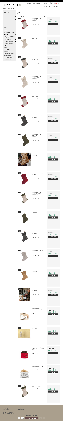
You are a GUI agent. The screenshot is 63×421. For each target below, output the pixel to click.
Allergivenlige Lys (7, 51)
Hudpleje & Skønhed (9, 43)
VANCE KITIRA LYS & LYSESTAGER (7, 19)
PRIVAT (38, 3)
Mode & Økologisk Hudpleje (9, 53)
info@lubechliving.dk (10, 413)
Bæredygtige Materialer (8, 57)
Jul (5, 45)
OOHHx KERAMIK (7, 22)
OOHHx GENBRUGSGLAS (8, 23)
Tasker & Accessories (9, 41)
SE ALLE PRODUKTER (7, 59)
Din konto (29, 3)
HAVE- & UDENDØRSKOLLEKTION (8, 28)
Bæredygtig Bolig (7, 49)
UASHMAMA (6, 34)
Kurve (5, 25)
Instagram (34, 415)
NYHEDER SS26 (6, 12)
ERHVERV (34, 3)
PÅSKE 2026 (6, 14)
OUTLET (5, 30)
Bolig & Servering (8, 39)
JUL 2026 (5, 47)
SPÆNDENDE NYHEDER (31, 418)
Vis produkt (53, 24)
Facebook (28, 415)
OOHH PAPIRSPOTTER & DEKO (8, 16)
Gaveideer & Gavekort (8, 55)
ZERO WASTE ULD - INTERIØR (9, 32)
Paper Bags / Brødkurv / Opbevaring (9, 37)
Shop (42, 6)
